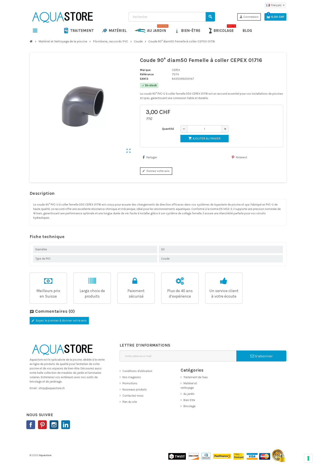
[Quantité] (204, 128)
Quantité (168, 128)
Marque (145, 70)
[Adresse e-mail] (178, 355)
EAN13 (144, 78)
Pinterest (239, 157)
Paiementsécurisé (136, 293)
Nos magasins (131, 377)
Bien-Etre (189, 400)
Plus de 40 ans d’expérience (180, 293)
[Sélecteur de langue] (275, 5)
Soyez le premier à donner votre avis (59, 320)
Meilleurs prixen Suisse (48, 293)
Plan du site (129, 401)
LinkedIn (65, 424)
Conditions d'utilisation (137, 371)
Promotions (129, 383)
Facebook (30, 424)
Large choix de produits (92, 293)
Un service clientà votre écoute (224, 293)
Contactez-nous (133, 395)
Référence (147, 74)
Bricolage (189, 406)
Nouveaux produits (134, 389)
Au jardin (188, 394)
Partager (150, 157)
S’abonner (261, 356)
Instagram (54, 424)
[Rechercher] (172, 17)
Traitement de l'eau (195, 377)
